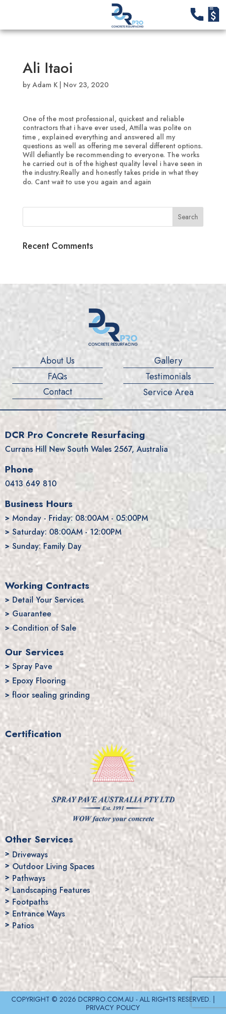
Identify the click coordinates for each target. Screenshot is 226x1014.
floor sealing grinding (51, 695)
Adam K (44, 85)
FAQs (57, 377)
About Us (57, 361)
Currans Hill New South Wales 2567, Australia (86, 449)
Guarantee (31, 613)
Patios (23, 925)
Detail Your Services (48, 600)
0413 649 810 (30, 483)
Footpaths (30, 902)
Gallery (168, 361)
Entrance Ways (38, 913)
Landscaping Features (51, 890)
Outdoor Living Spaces (53, 866)
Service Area (168, 393)
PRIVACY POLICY (113, 1007)
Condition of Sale (44, 628)
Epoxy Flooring (39, 680)
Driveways (30, 854)
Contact (57, 392)
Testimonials (168, 377)
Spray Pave (32, 666)
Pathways (28, 878)
